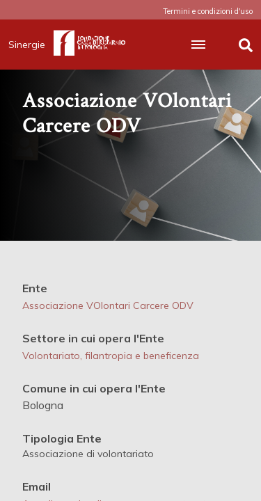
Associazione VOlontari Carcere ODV (107, 305)
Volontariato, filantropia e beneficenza (110, 355)
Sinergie (31, 44)
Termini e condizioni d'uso (208, 11)
